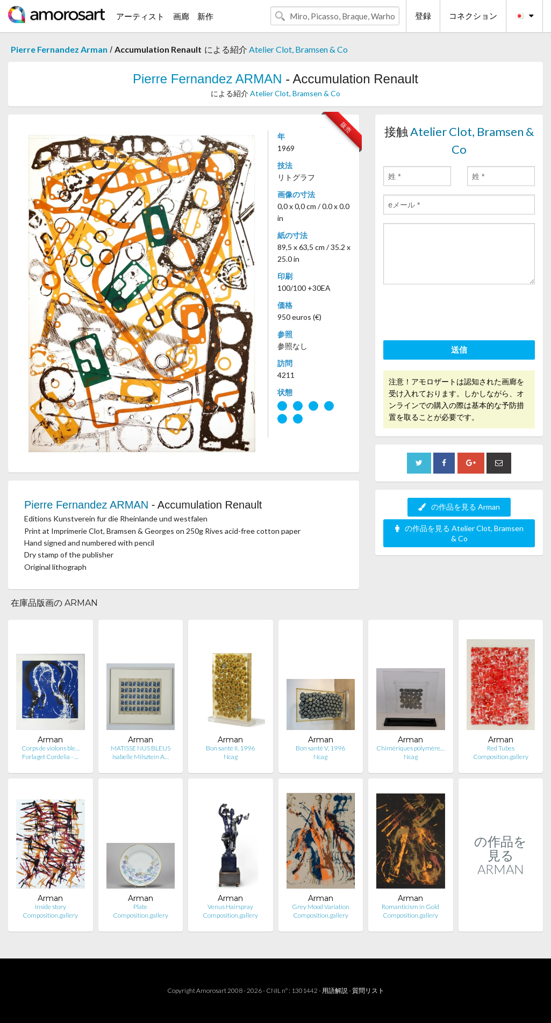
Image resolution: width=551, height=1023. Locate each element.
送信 (459, 349)
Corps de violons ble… (51, 748)
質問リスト (368, 990)
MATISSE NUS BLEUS (140, 748)
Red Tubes (500, 748)
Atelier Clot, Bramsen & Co (298, 49)
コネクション (473, 15)
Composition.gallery (500, 757)
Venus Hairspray (230, 907)
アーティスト (140, 16)
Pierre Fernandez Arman (59, 49)
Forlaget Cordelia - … (50, 757)
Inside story (50, 907)
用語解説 (335, 990)
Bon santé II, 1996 (230, 748)
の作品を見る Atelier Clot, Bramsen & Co (459, 533)
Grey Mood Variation (320, 907)
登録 (423, 15)
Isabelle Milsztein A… (140, 757)
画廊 (181, 16)
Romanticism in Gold (410, 907)
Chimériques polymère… (410, 748)
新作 (205, 16)
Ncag (231, 757)
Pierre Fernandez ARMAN (207, 78)
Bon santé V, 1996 (320, 748)
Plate (140, 907)
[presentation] (465, 314)
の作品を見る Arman (459, 506)
